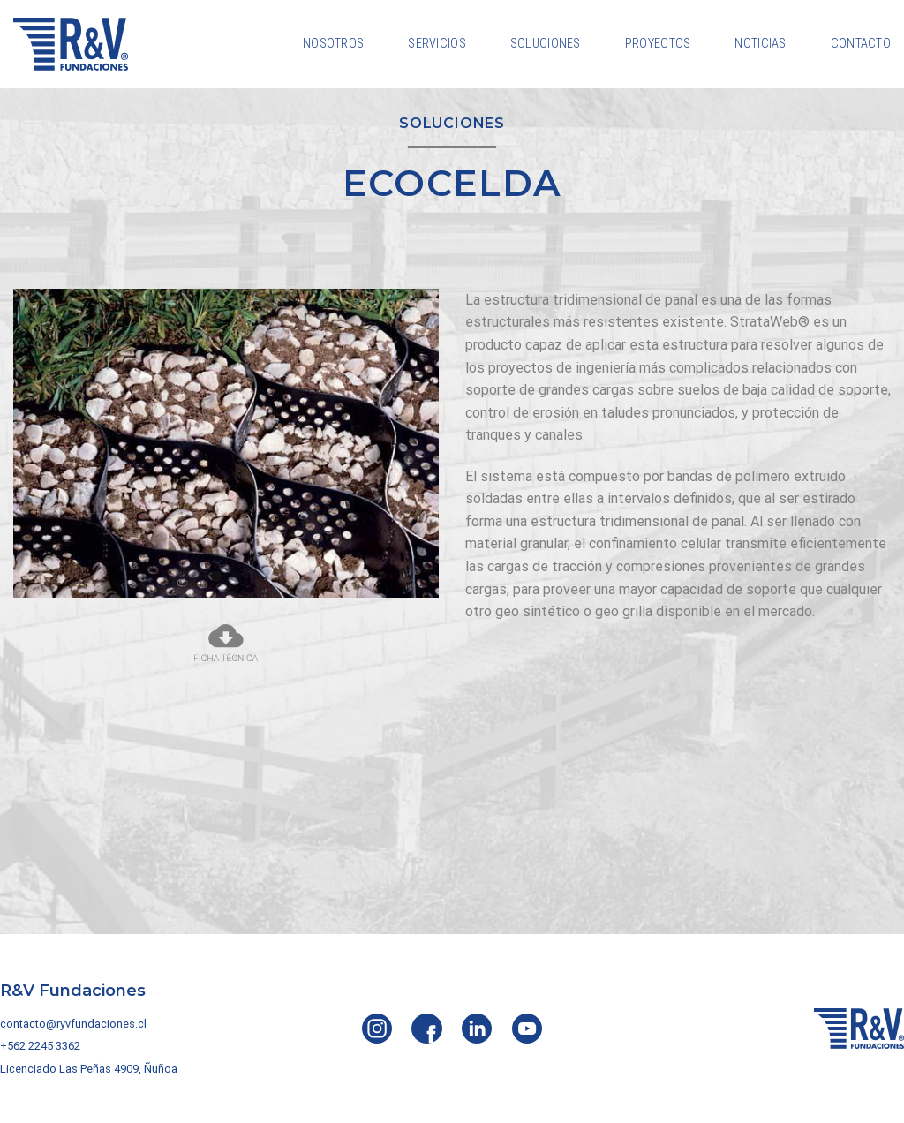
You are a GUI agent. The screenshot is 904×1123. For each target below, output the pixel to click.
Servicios (437, 43)
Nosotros (333, 43)
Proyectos (658, 43)
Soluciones (545, 43)
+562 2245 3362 (40, 1045)
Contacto (861, 43)
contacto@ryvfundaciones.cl (73, 1023)
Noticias (760, 43)
